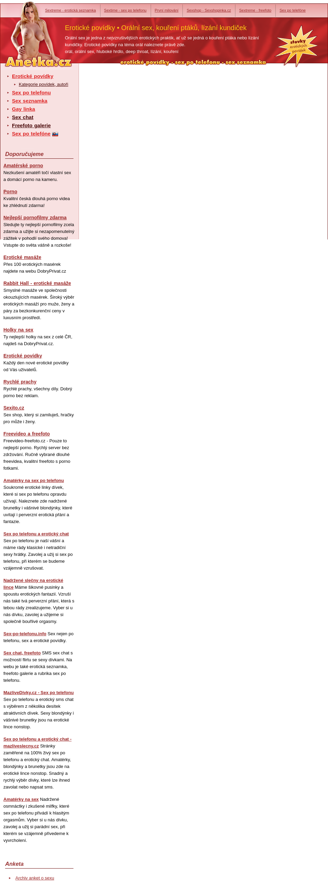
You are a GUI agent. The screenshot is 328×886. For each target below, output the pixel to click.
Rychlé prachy (20, 382)
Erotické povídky (32, 76)
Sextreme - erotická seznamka (70, 10)
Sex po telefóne (292, 10)
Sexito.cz (13, 408)
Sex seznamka (29, 101)
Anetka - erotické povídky (25, 29)
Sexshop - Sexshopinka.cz (209, 10)
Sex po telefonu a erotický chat (36, 533)
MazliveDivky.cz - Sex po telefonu (38, 692)
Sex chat (22, 117)
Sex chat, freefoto (22, 652)
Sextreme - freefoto (255, 10)
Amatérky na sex (21, 799)
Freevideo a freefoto (26, 434)
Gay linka (23, 109)
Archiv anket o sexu (34, 878)
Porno (10, 191)
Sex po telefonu (31, 92)
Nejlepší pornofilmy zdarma (35, 217)
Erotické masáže (22, 257)
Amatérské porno (23, 165)
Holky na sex (18, 330)
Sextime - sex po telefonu (125, 10)
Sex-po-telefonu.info (24, 633)
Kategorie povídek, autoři (43, 84)
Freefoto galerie (31, 125)
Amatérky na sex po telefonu (33, 480)
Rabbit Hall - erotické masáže (37, 283)
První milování (167, 10)
